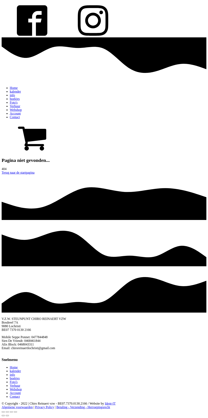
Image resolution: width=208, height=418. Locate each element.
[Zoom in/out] (15, 412)
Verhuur (15, 106)
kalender (15, 91)
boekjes (15, 99)
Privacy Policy (44, 407)
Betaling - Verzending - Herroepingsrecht (83, 407)
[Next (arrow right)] (7, 415)
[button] (104, 138)
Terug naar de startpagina (18, 172)
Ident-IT (110, 403)
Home (14, 88)
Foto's (13, 102)
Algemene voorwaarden (17, 407)
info (12, 95)
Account (15, 113)
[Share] (7, 412)
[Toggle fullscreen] (11, 412)
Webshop (16, 110)
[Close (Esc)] (3, 412)
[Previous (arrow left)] (3, 415)
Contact (15, 117)
